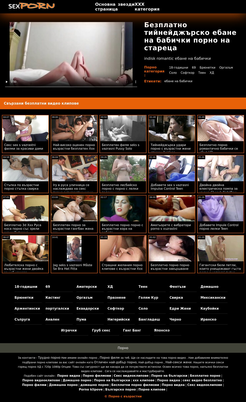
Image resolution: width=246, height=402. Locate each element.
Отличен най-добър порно (115, 362)
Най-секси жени (178, 362)
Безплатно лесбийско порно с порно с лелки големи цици (120, 188)
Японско (162, 330)
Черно (175, 319)
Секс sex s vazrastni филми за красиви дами (23, 146)
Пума (81, 319)
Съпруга (22, 319)
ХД (212, 73)
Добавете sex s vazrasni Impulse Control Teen (170, 186)
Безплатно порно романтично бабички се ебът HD (218, 148)
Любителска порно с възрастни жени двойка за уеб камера (23, 268)
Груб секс (101, 330)
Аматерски (86, 287)
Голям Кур (148, 297)
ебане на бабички (178, 81)
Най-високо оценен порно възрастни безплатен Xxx (74, 146)
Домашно (209, 287)
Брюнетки (208, 67)
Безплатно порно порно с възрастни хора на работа (122, 228)
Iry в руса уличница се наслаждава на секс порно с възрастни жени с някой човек (73, 190)
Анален (52, 319)
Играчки (69, 330)
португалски (57, 308)
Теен (202, 73)
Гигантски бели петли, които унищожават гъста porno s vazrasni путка (220, 268)
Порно (123, 348)
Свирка (176, 297)
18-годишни (178, 67)
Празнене (116, 297)
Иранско (208, 319)
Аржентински (27, 308)
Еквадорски (87, 308)
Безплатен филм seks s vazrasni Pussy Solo (120, 146)
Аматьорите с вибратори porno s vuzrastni (171, 227)
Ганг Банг (132, 330)
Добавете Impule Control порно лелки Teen (219, 227)
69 (194, 67)
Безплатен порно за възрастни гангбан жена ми (73, 228)
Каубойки (209, 308)
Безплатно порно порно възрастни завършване (170, 267)
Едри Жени (180, 308)
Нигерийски (118, 319)
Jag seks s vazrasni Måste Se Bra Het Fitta (72, 267)
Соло (173, 73)
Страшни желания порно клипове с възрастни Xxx (122, 267)
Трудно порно (49, 357)
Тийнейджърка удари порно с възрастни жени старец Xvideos (171, 148)
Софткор (187, 73)
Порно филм (110, 357)
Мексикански (212, 297)
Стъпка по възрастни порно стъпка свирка (21, 186)
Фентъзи (178, 287)
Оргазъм (227, 67)
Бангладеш (149, 319)
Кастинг (53, 297)
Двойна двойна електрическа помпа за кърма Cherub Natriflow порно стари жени (218, 190)
